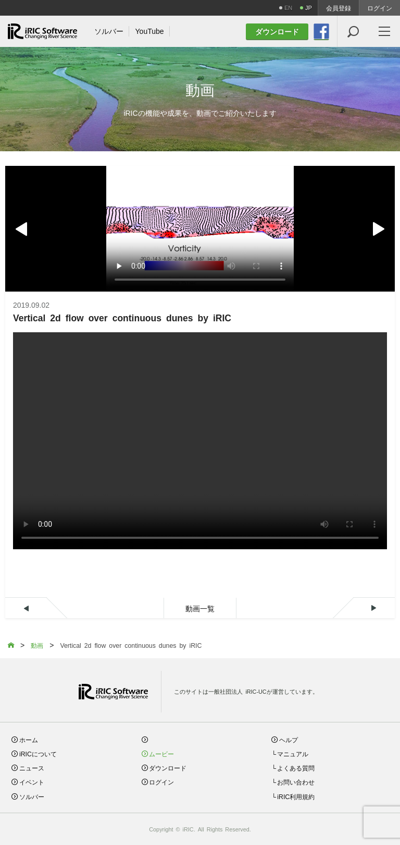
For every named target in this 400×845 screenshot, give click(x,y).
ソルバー (31, 796)
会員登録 (338, 8)
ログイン (379, 8)
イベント (31, 781)
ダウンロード (167, 767)
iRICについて (38, 753)
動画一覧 (200, 608)
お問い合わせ (296, 781)
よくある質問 (296, 767)
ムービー (161, 753)
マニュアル (292, 753)
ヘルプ (288, 739)
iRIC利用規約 (296, 796)
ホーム (28, 739)
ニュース (31, 767)
